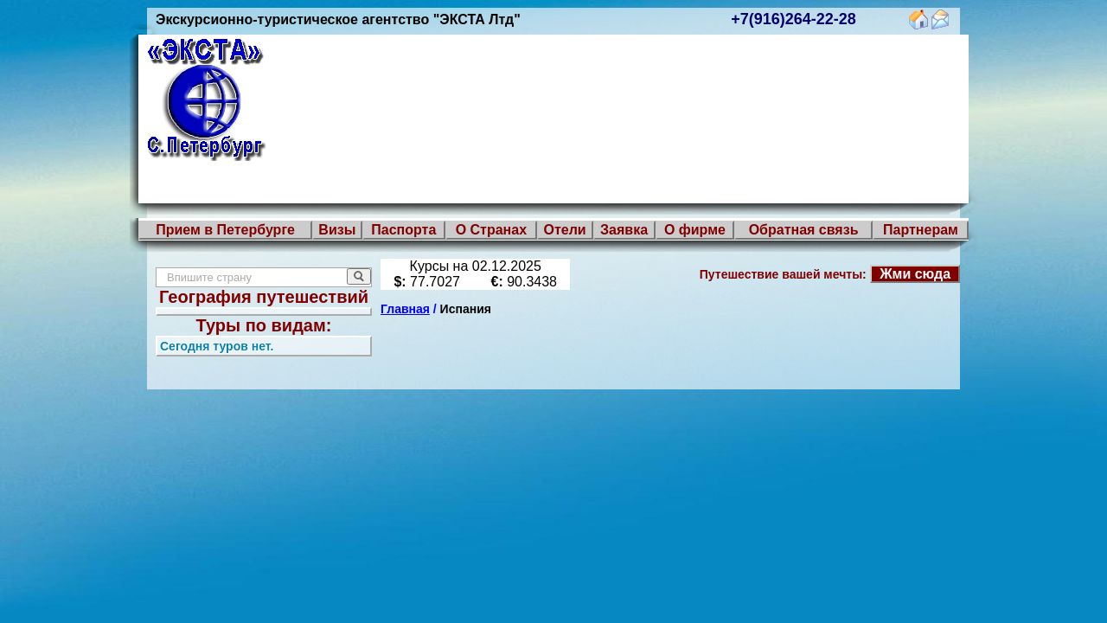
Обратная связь (804, 229)
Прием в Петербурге (225, 229)
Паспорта (403, 229)
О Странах (491, 229)
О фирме (695, 229)
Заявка (624, 229)
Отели (564, 229)
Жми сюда (915, 274)
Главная (405, 309)
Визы (336, 229)
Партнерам (920, 229)
